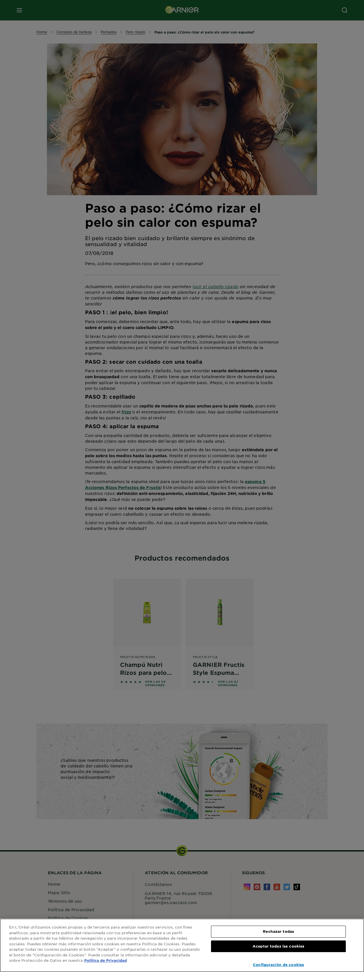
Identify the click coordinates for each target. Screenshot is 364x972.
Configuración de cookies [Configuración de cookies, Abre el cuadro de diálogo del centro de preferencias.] (278, 964)
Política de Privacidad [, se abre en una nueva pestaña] (105, 960)
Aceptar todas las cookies (278, 946)
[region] (182, 945)
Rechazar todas (278, 931)
